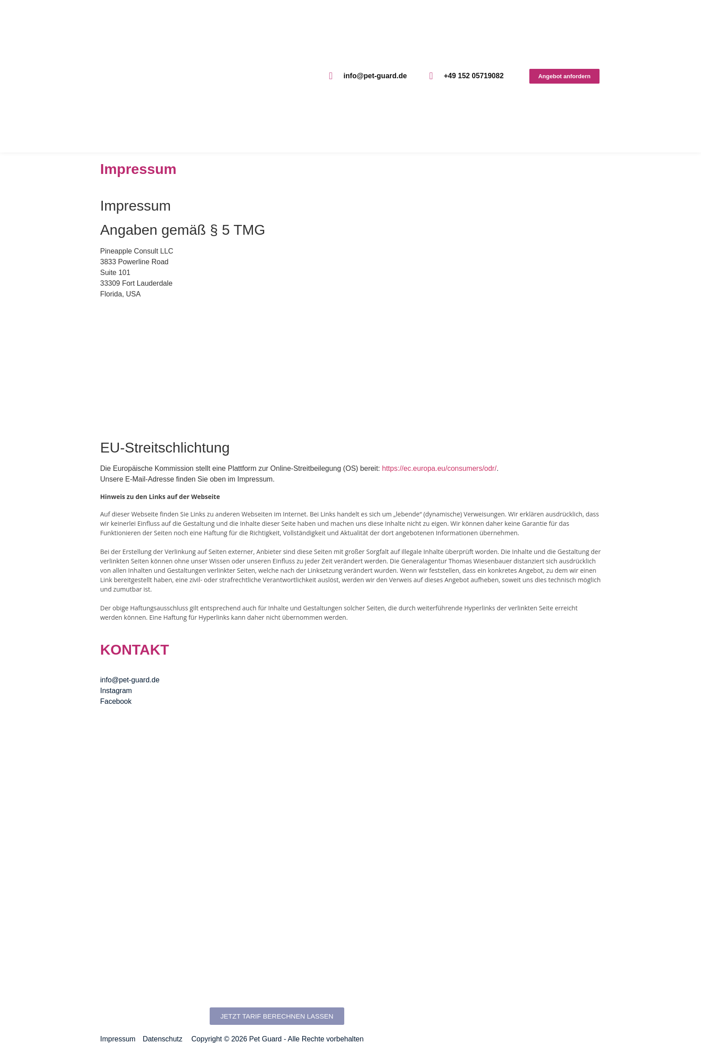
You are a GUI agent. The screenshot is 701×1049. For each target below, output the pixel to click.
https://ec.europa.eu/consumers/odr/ (439, 468)
